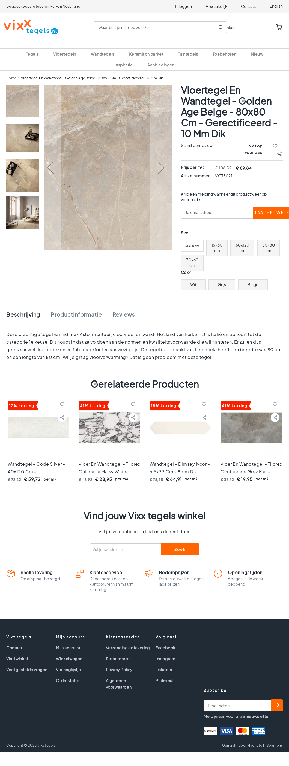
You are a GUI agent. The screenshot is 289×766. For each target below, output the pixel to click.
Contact (248, 6)
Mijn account (68, 641)
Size (184, 226)
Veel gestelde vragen (26, 663)
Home (11, 71)
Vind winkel (17, 652)
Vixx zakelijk (216, 6)
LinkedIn (164, 663)
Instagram (165, 652)
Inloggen (183, 6)
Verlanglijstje (68, 663)
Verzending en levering (128, 641)
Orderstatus (68, 673)
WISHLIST (262, 27)
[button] (50, 161)
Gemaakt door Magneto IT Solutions (252, 739)
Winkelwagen (69, 652)
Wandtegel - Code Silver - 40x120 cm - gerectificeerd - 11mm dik (36, 465)
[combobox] (163, 27)
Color (186, 266)
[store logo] (33, 27)
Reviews (123, 308)
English (276, 6)
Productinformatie (76, 308)
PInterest (165, 673)
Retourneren (118, 652)
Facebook (165, 641)
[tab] (28, 311)
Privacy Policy (119, 663)
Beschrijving (23, 308)
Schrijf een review (197, 138)
